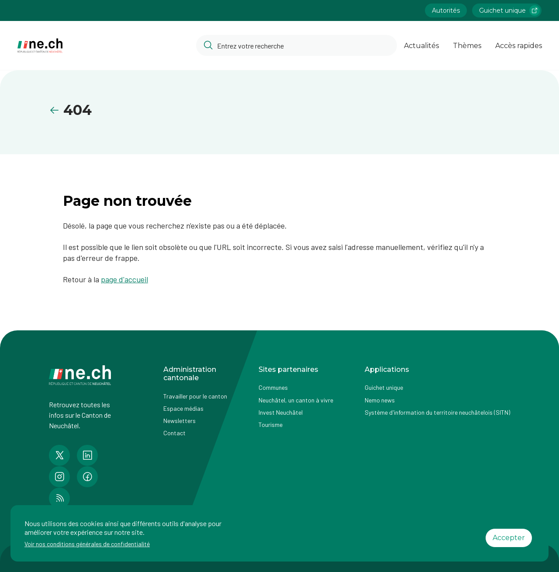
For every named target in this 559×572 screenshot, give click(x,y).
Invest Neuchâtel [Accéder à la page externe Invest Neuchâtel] (281, 412)
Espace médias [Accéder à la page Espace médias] (183, 408)
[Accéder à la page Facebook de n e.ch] (87, 476)
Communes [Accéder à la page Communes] (273, 387)
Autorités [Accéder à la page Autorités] (446, 10)
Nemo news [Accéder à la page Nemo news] (380, 400)
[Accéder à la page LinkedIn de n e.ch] (87, 455)
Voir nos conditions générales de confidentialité (87, 544)
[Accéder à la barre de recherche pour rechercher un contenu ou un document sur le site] (296, 45)
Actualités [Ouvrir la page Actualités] (421, 46)
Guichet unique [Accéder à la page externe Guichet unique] (384, 387)
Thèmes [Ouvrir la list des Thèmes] (467, 46)
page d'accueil (124, 279)
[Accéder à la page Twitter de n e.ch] (59, 455)
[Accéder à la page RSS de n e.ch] (59, 498)
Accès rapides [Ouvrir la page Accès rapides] (518, 46)
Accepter (509, 538)
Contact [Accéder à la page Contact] (174, 433)
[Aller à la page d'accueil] (39, 45)
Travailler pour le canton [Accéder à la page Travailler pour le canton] (195, 396)
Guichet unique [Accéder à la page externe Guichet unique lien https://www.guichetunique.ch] (509, 10)
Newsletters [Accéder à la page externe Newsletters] (179, 420)
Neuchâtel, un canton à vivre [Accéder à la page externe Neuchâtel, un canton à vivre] (296, 400)
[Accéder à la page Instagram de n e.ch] (59, 476)
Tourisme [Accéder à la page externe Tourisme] (271, 424)
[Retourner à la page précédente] (56, 110)
